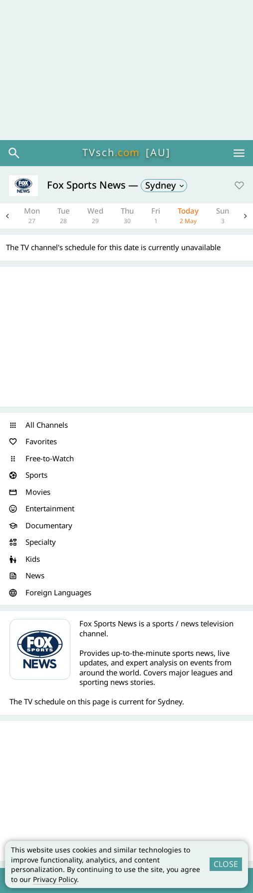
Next (245, 216)
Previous (7, 216)
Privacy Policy (55, 879)
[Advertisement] (126, 70)
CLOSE (226, 863)
